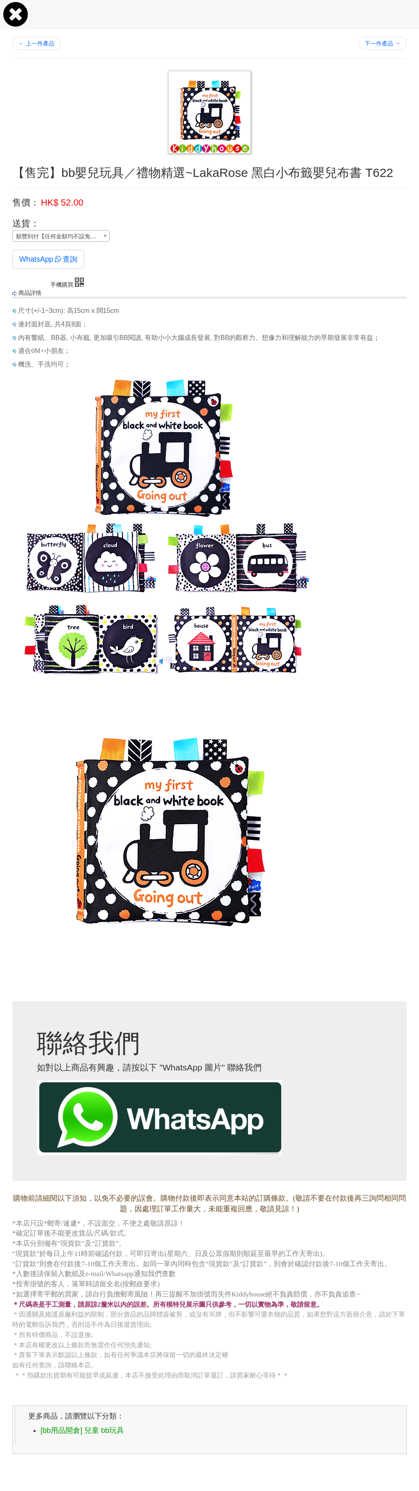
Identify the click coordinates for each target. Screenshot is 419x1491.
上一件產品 (36, 43)
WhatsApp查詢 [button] (48, 259)
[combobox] (61, 236)
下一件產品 (383, 43)
